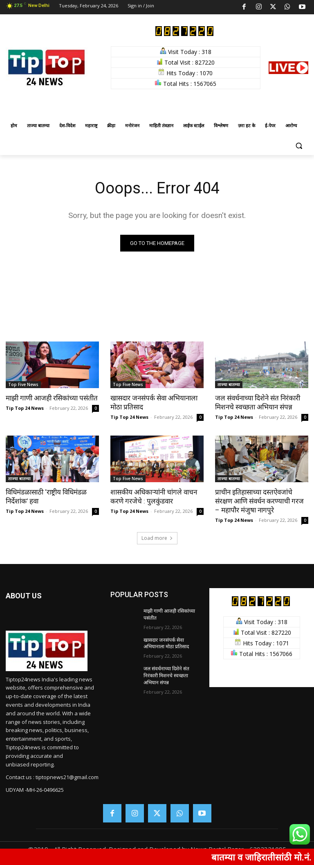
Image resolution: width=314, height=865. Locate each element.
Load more (157, 538)
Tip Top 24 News (25, 408)
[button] (298, 145)
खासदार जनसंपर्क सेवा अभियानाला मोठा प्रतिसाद (166, 643)
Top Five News (23, 384)
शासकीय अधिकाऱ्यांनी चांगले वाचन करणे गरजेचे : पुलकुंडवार (153, 496)
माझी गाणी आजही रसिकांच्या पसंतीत (52, 398)
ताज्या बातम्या (229, 384)
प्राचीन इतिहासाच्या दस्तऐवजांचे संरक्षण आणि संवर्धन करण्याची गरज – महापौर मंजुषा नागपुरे (259, 501)
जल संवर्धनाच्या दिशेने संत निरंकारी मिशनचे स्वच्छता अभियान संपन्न (257, 402)
